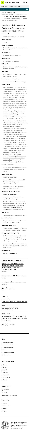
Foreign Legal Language (20, 16)
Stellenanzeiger (6, 355)
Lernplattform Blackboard (9, 345)
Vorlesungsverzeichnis (8, 342)
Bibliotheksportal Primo (8, 352)
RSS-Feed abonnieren (8, 406)
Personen (5, 367)
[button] (3, 288)
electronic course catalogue (18, 82)
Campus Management (11, 177)
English (4, 411)
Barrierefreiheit (6, 377)
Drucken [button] (5, 403)
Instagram (6, 389)
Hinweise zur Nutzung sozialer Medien (9, 395)
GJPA (4, 350)
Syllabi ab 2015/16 (8, 16)
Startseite (4, 12)
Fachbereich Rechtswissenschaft (11, 6)
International (11, 12)
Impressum (5, 372)
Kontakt (5, 370)
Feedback (5, 408)
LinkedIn (6, 392)
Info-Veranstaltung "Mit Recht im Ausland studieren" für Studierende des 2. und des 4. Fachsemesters (14, 318)
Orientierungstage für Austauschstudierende (14, 301)
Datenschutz (6, 375)
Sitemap (5, 380)
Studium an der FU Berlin (21, 14)
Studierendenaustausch (7, 14)
